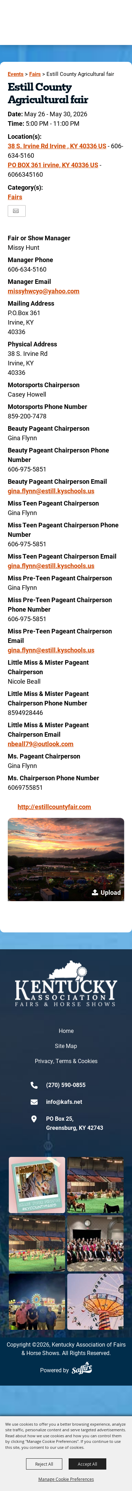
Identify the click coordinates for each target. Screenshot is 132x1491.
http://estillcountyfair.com (54, 806)
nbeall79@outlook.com (41, 744)
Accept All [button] (87, 1464)
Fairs (35, 74)
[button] (66, 859)
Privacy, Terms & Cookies (66, 1060)
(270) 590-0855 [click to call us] (66, 1084)
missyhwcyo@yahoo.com (44, 291)
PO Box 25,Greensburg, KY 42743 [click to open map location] (74, 1123)
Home (66, 1030)
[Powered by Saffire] (82, 1367)
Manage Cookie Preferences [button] (66, 1479)
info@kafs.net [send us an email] (64, 1101)
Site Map (66, 1045)
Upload (111, 892)
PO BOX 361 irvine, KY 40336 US (53, 165)
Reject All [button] (44, 1464)
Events (16, 74)
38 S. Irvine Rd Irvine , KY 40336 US (57, 146)
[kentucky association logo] (66, 983)
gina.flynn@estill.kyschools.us (51, 491)
